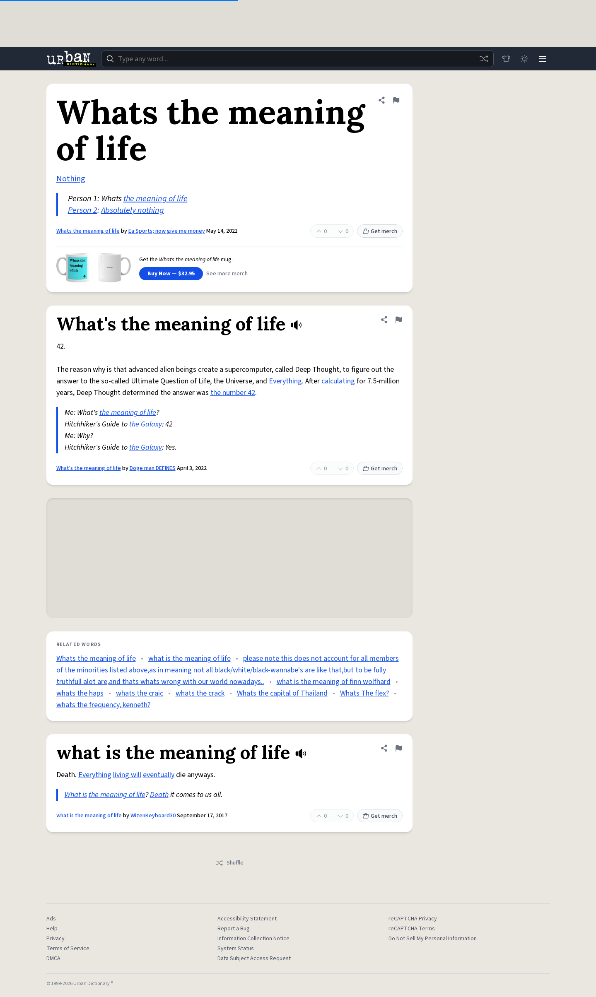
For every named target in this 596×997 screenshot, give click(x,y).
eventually (158, 775)
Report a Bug (233, 929)
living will (127, 775)
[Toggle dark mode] (524, 58)
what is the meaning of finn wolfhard (334, 682)
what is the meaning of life (189, 658)
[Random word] (484, 59)
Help (52, 929)
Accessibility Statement (247, 919)
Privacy (55, 938)
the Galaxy (145, 424)
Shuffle (229, 863)
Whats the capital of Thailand (282, 693)
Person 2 (82, 210)
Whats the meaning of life (88, 231)
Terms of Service (67, 948)
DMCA (53, 958)
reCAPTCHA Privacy (412, 919)
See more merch (227, 274)
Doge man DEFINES (153, 468)
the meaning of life (155, 199)
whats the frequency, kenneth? (103, 705)
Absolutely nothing (132, 210)
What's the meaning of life (88, 468)
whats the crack (200, 693)
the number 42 (232, 393)
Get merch (379, 231)
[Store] (506, 58)
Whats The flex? (364, 693)
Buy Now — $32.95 (171, 274)
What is (76, 795)
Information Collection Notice (253, 938)
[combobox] (297, 59)
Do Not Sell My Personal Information (432, 938)
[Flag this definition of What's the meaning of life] (398, 319)
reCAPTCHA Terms (411, 929)
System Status (235, 948)
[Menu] (542, 58)
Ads (51, 919)
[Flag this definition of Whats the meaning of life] (396, 100)
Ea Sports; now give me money (166, 231)
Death (159, 795)
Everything (285, 381)
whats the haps (80, 693)
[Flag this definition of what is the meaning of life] (398, 748)
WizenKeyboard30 (153, 816)
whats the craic (139, 693)
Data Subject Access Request (254, 958)
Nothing (70, 179)
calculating (338, 381)
